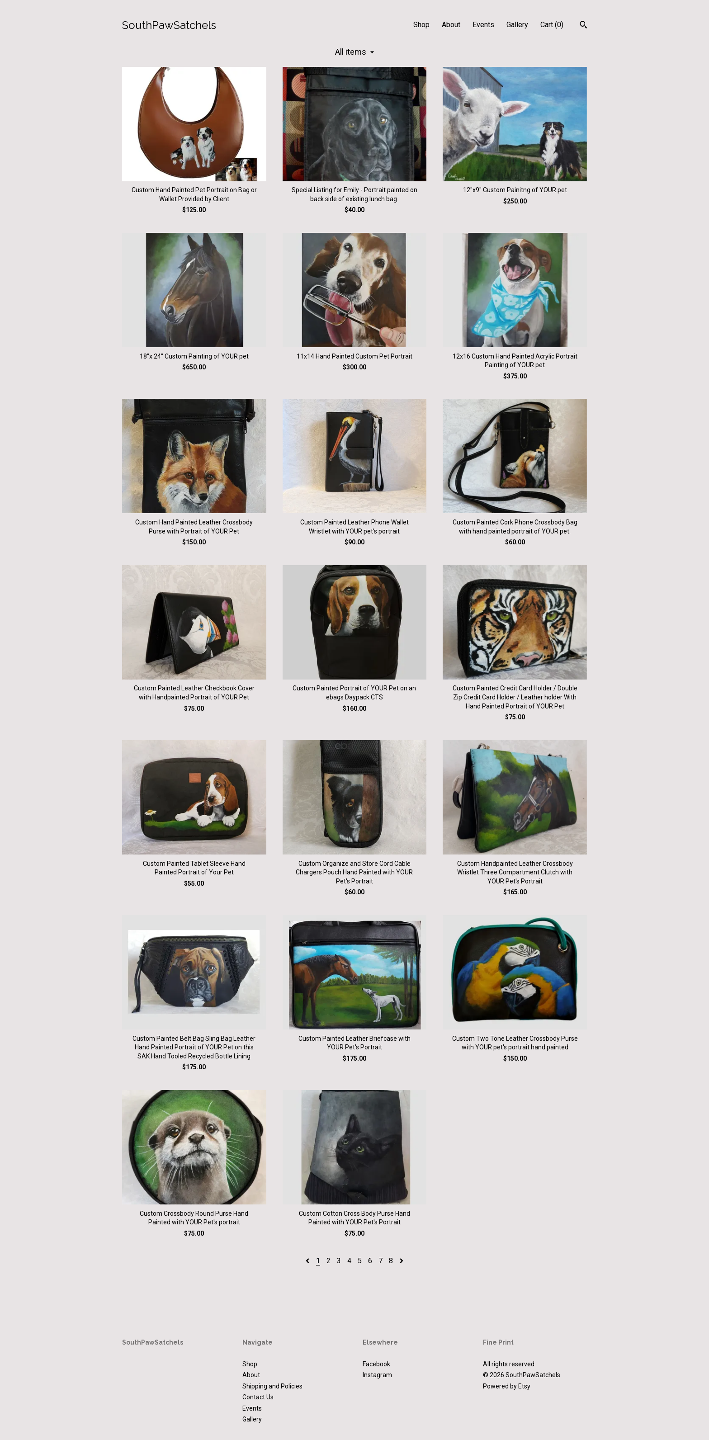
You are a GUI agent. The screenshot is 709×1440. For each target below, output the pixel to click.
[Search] (583, 26)
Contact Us (258, 1397)
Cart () (551, 24)
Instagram (377, 1375)
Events (483, 24)
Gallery (517, 24)
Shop (421, 24)
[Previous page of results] (308, 1260)
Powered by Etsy (506, 1386)
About (451, 24)
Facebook (376, 1364)
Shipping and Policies (272, 1386)
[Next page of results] (401, 1260)
